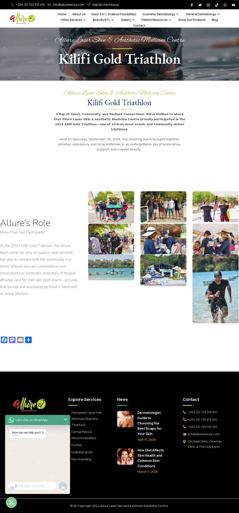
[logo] (29, 404)
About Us (78, 14)
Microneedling (81, 459)
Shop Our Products (192, 20)
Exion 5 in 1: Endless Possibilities (114, 14)
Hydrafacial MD (82, 452)
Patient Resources (156, 20)
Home (62, 14)
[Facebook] (192, 5)
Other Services (73, 20)
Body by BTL (103, 20)
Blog (215, 20)
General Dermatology (203, 14)
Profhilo (76, 445)
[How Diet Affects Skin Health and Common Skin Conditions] (125, 457)
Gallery (127, 20)
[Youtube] (233, 5)
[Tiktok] (217, 5)
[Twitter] (200, 5)
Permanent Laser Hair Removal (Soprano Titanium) (86, 418)
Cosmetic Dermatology (160, 14)
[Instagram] (208, 5)
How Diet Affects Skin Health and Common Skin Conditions (150, 458)
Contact (139, 25)
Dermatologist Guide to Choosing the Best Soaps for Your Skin (149, 423)
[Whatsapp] (225, 5)
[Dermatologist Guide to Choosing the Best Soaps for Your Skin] (125, 419)
